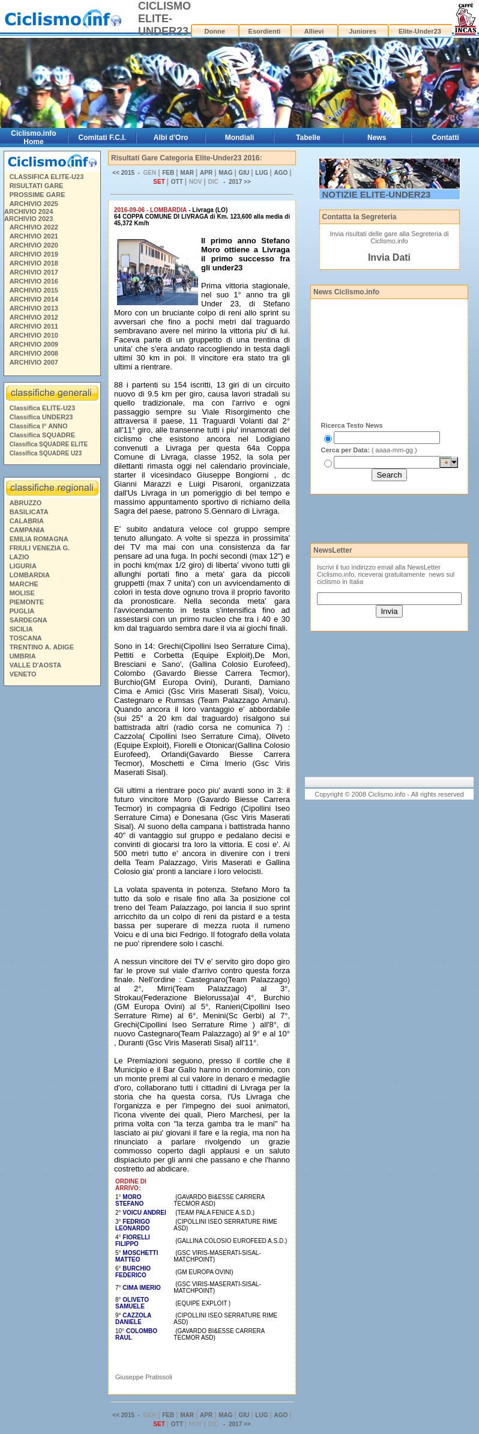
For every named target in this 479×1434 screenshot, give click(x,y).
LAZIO (19, 557)
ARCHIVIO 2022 (34, 227)
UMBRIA (23, 656)
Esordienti (265, 31)
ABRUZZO (26, 502)
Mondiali (240, 137)
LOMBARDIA (30, 575)
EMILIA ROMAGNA (39, 538)
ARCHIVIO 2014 (34, 299)
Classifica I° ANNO (39, 426)
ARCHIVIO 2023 (28, 218)
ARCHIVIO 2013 (34, 308)
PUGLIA (22, 611)
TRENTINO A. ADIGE (42, 647)
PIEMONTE (27, 602)
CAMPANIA (27, 529)
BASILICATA (29, 511)
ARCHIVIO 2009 (34, 344)
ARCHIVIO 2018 (34, 263)
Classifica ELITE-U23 (42, 408)
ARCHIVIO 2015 (34, 290)
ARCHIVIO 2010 (34, 335)
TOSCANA (26, 638)
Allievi (314, 31)
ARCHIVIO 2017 (34, 272)
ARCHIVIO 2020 (34, 245)
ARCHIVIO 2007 (34, 362)
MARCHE (24, 584)
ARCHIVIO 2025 (34, 203)
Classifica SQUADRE (42, 435)
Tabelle (308, 137)
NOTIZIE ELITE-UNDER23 (376, 194)
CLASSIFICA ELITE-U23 (47, 176)
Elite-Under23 (420, 31)
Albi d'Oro (171, 137)
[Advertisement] (52, 873)
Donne (215, 31)
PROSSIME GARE (37, 194)
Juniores (362, 31)
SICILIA (21, 629)
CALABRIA (27, 520)
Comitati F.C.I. (102, 137)
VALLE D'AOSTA (36, 665)
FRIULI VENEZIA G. (40, 547)
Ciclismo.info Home (33, 137)
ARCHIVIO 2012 (34, 317)
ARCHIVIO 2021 (34, 236)
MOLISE (22, 593)
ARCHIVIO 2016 (34, 281)
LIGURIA (23, 566)
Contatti (445, 137)
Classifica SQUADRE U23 (46, 453)
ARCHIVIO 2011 (34, 326)
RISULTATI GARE (37, 185)
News (376, 137)
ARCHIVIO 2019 (34, 254)
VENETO (23, 674)
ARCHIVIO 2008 (34, 353)
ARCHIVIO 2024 (28, 211)
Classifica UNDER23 (41, 417)
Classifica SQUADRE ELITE (49, 444)
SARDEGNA (28, 620)
